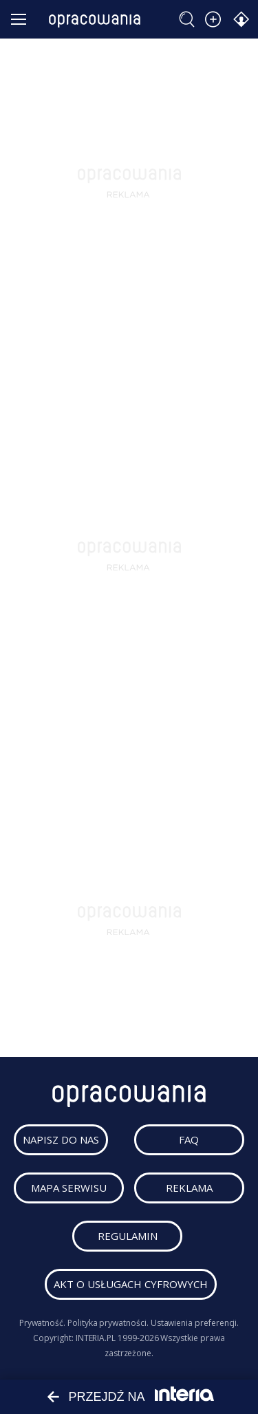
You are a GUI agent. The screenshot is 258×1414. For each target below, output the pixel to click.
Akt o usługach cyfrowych (131, 1284)
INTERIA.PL (96, 1338)
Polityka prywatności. (108, 1323)
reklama (189, 1188)
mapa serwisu (69, 1188)
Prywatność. (42, 1323)
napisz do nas (61, 1139)
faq (189, 1139)
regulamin (128, 1236)
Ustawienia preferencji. (195, 1323)
